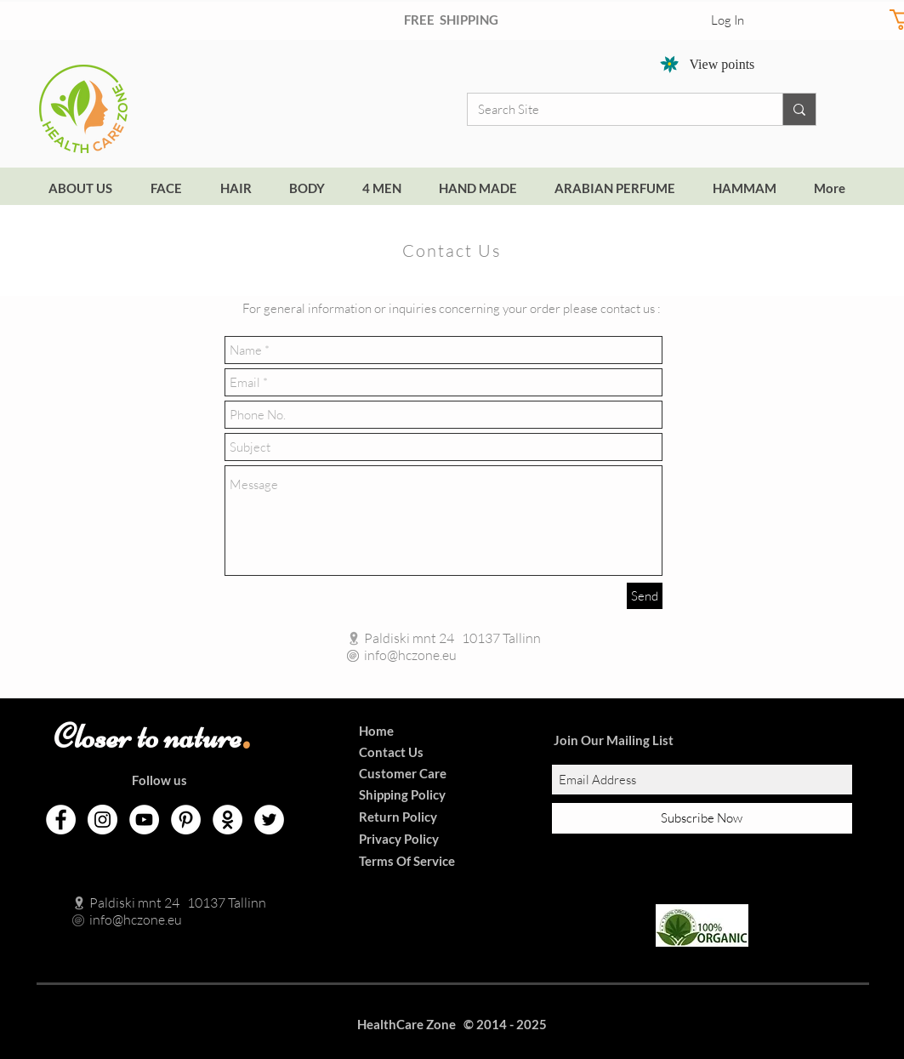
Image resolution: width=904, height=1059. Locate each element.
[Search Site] (612, 109)
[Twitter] (269, 819)
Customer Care (402, 773)
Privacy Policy (399, 838)
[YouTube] (144, 819)
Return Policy (398, 816)
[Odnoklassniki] (227, 819)
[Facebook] (61, 819)
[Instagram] (102, 819)
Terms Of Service (407, 860)
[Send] (644, 596)
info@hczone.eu (392, 654)
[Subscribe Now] (702, 818)
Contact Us (391, 752)
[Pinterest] (186, 819)
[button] (620, 188)
